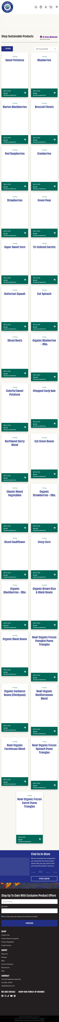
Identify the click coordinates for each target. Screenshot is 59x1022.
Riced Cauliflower (14, 542)
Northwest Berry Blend (15, 443)
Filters (7, 48)
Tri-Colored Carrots (44, 247)
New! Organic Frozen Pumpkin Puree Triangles (44, 640)
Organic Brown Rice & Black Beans (44, 590)
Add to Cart (7, 91)
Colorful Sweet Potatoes (14, 392)
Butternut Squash (14, 293)
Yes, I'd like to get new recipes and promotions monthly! (20, 916)
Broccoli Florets (44, 107)
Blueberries (44, 60)
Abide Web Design (39, 1020)
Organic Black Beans (15, 639)
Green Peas (44, 200)
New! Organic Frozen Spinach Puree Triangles (44, 748)
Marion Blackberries (15, 107)
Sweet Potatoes (14, 60)
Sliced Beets (14, 340)
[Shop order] (46, 48)
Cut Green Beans (44, 441)
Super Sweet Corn (14, 247)
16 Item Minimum (50, 36)
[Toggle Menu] (55, 7)
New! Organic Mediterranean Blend (44, 694)
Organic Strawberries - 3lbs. (44, 493)
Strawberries (14, 200)
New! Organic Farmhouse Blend (14, 746)
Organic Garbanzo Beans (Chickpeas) (15, 692)
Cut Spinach (44, 293)
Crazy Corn (44, 542)
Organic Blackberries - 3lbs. (14, 590)
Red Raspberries (15, 153)
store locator (44, 878)
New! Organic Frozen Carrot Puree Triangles (29, 802)
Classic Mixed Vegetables (15, 493)
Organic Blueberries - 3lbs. (44, 342)
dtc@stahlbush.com (7, 986)
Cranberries (44, 153)
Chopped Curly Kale (44, 390)
